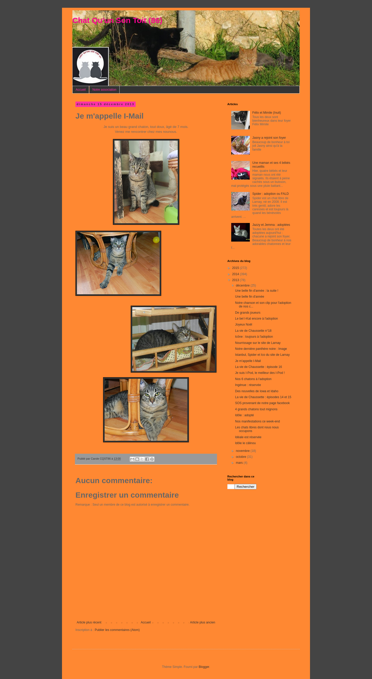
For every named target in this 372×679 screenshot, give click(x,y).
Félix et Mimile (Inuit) (266, 112)
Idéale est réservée (248, 437)
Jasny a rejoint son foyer (269, 138)
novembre (243, 451)
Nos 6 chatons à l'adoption (253, 379)
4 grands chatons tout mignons (256, 409)
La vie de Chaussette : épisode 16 (258, 367)
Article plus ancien (202, 622)
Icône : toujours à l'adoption (254, 336)
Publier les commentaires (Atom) (117, 630)
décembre (243, 285)
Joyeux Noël (243, 324)
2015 (236, 268)
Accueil (81, 89)
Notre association (104, 89)
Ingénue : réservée (248, 385)
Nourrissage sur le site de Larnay (258, 343)
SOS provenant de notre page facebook (262, 403)
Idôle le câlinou (245, 443)
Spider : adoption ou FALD (270, 194)
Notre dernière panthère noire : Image (261, 349)
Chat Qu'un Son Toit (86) (117, 20)
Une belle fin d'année (249, 296)
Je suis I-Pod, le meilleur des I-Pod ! (260, 373)
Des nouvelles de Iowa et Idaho (256, 391)
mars (240, 463)
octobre (241, 457)
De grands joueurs (247, 312)
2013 (236, 280)
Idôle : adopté (244, 415)
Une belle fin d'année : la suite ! (256, 290)
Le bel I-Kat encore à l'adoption (256, 318)
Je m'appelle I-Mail (248, 361)
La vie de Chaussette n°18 (253, 331)
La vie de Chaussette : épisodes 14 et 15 (263, 397)
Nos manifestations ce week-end (257, 421)
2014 (236, 274)
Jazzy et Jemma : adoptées (271, 225)
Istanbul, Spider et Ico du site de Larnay (262, 355)
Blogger (204, 667)
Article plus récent (89, 622)
